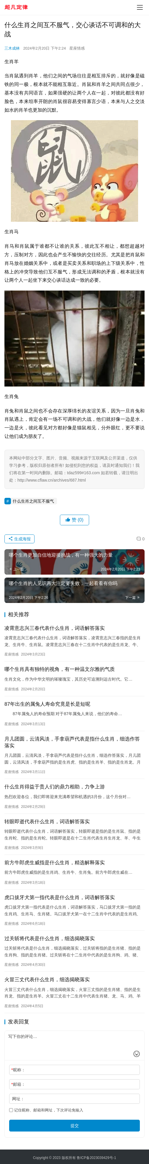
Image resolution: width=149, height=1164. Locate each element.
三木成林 (12, 48)
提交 (75, 1125)
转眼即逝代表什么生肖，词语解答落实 (47, 821)
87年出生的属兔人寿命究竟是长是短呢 (47, 704)
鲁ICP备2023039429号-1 (96, 1158)
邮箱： (18, 1084)
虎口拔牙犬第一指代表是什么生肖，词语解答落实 (59, 897)
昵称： (18, 1069)
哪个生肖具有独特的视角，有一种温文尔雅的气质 (59, 669)
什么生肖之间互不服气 (33, 501)
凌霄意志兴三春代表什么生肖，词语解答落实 (54, 628)
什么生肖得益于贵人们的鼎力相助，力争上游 (54, 787)
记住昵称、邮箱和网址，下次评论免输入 (46, 1110)
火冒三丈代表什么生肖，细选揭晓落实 (47, 979)
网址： (18, 1098)
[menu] (140, 7)
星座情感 (77, 48)
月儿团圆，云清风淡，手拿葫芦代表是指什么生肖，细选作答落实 (72, 742)
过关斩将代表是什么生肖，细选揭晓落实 (49, 938)
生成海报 (19, 539)
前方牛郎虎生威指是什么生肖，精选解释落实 (54, 862)
